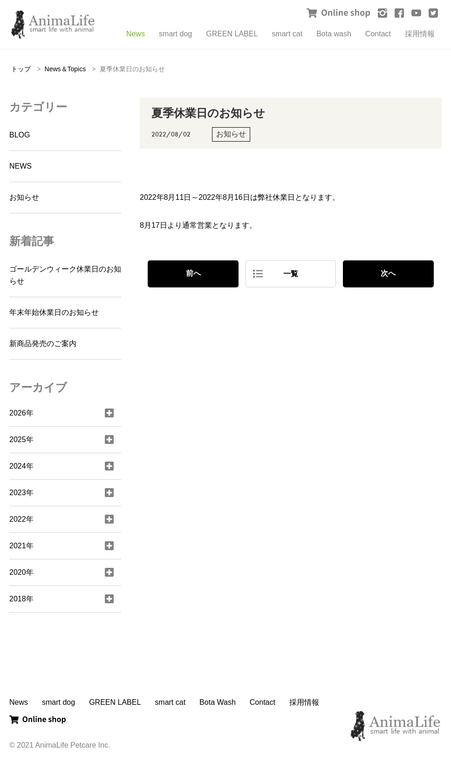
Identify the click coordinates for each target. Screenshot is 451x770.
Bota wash (333, 34)
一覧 (290, 274)
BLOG (19, 135)
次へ (388, 273)
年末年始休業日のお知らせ (54, 312)
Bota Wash (217, 702)
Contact (378, 34)
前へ (193, 273)
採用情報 (420, 34)
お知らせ (24, 197)
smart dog (175, 34)
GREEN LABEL (232, 34)
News (135, 34)
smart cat (287, 34)
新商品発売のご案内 (42, 344)
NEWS (20, 166)
